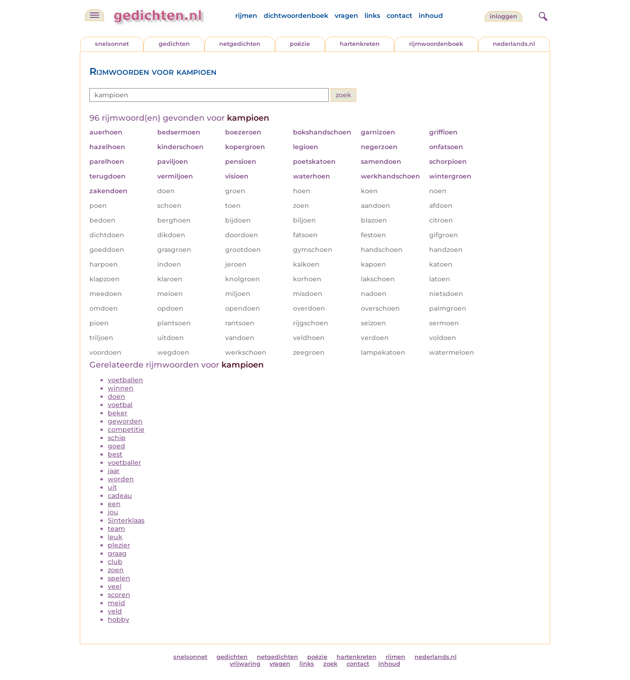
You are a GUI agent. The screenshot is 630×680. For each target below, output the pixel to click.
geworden (125, 421)
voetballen (125, 380)
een (114, 504)
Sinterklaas (126, 520)
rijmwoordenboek (436, 43)
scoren (119, 595)
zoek (330, 663)
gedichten (174, 43)
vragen (346, 15)
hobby (118, 619)
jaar (114, 471)
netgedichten (239, 43)
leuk (115, 537)
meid (116, 603)
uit (112, 487)
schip (117, 438)
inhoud (431, 15)
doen (116, 396)
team (116, 528)
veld (115, 611)
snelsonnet (112, 43)
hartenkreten (360, 43)
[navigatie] (94, 15)
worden (121, 479)
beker (117, 413)
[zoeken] (542, 15)
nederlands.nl (514, 43)
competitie (126, 429)
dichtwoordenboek (296, 15)
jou (113, 512)
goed (116, 446)
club (115, 561)
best (115, 454)
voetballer (124, 462)
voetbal (120, 405)
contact (399, 15)
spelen (119, 578)
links (372, 15)
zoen (116, 570)
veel (115, 586)
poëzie (300, 43)
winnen (120, 388)
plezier (119, 545)
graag (117, 553)
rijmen (246, 15)
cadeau (120, 495)
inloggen (503, 16)
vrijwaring (245, 663)
